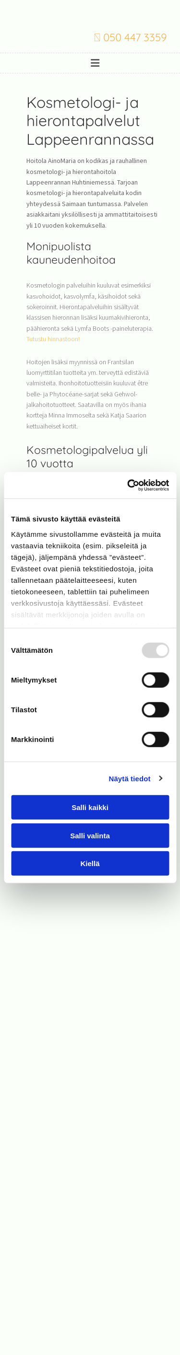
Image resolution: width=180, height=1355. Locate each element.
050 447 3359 (135, 37)
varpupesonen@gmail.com (90, 1274)
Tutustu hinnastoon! (53, 339)
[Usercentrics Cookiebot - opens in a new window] (128, 485)
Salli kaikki (90, 807)
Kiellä (89, 863)
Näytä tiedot (130, 778)
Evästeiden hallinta (90, 1297)
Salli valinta (90, 835)
